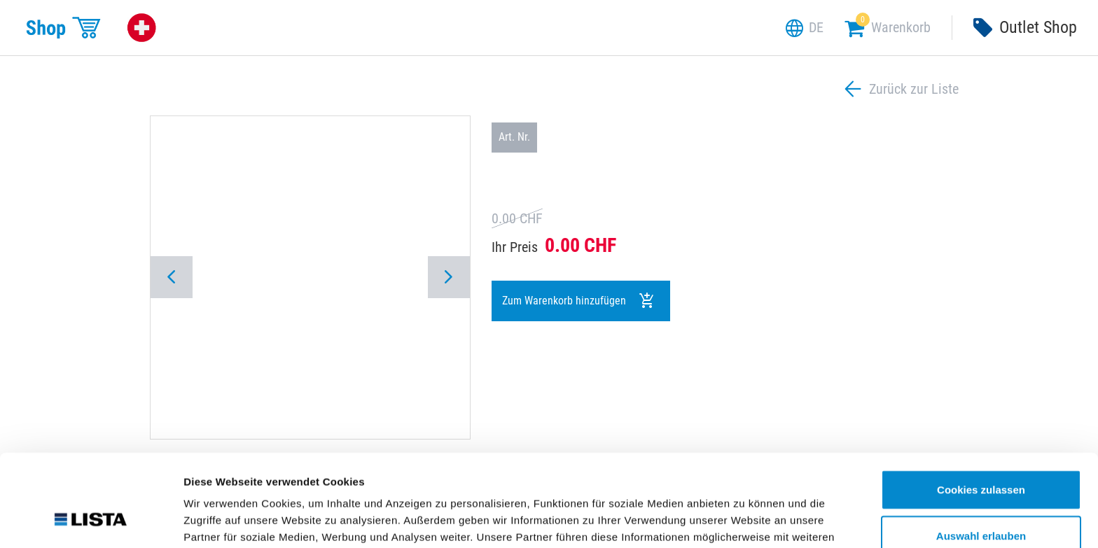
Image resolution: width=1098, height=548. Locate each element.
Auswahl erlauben (981, 457)
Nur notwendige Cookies (981, 502)
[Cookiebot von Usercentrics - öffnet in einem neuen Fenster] (90, 520)
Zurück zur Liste (900, 89)
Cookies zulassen (981, 410)
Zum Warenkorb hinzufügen (578, 301)
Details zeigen (744, 520)
